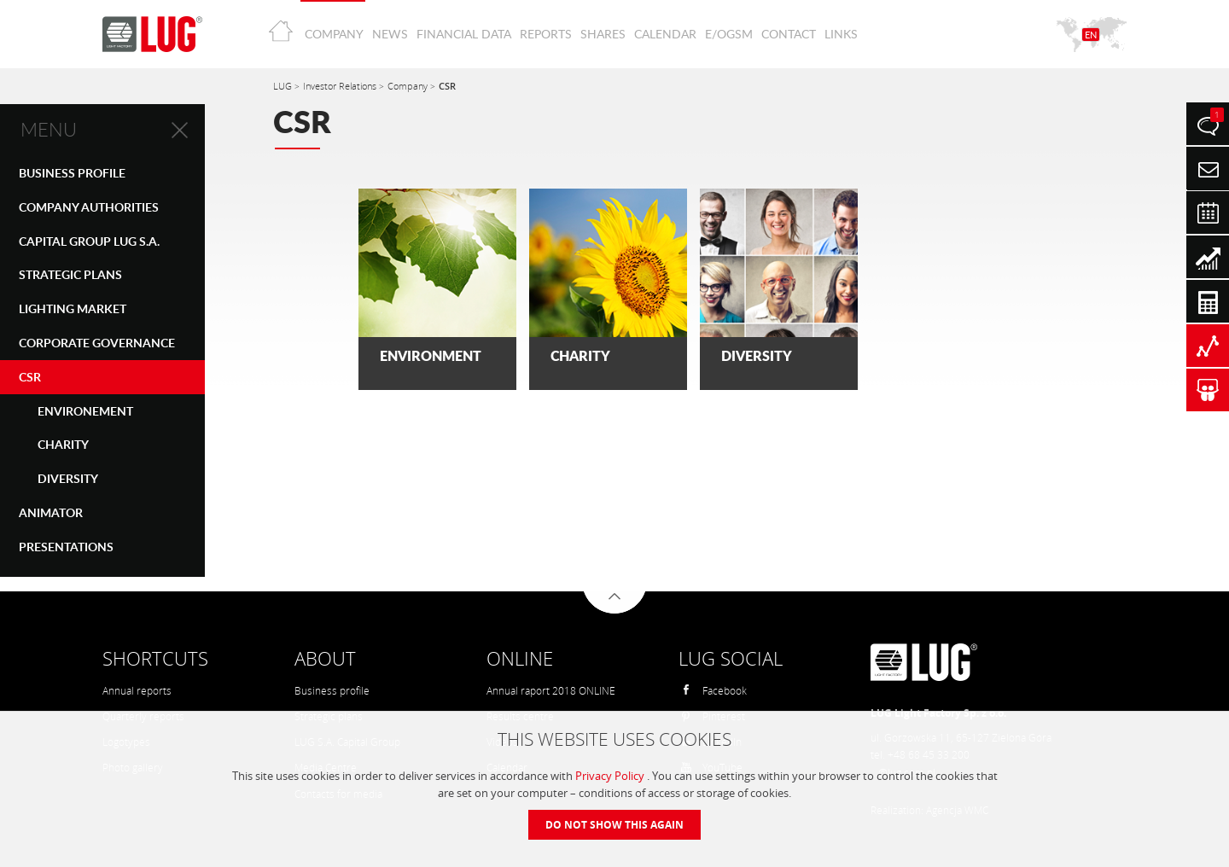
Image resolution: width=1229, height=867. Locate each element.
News (390, 34)
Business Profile (72, 173)
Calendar (665, 34)
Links (841, 34)
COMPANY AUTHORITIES (89, 207)
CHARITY (63, 444)
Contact (788, 34)
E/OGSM (729, 34)
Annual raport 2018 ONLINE (550, 691)
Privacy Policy (611, 775)
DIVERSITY (68, 478)
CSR (30, 377)
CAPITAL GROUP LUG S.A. (89, 241)
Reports (546, 34)
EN (1091, 34)
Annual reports (137, 691)
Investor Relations (341, 85)
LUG (283, 85)
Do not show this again (614, 825)
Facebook (713, 691)
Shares (603, 34)
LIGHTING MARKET (72, 308)
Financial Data (463, 34)
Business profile (332, 691)
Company (334, 34)
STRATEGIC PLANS (70, 274)
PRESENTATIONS (66, 546)
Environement (85, 411)
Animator (51, 512)
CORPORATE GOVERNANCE (97, 343)
